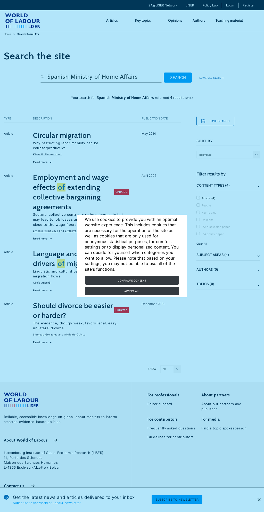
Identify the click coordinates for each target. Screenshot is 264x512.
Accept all (132, 291)
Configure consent (132, 280)
